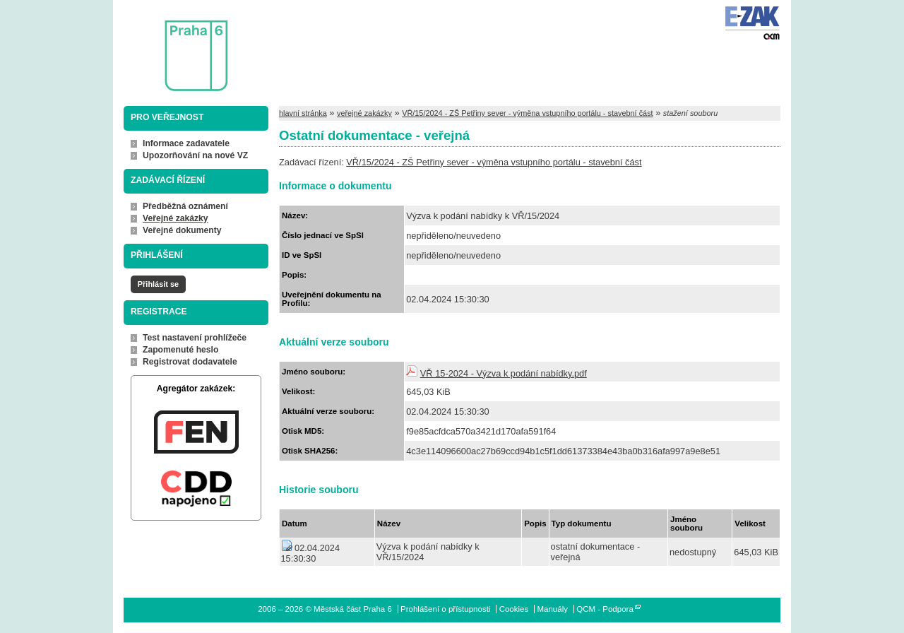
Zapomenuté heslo (180, 350)
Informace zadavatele (186, 143)
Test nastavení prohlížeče (194, 338)
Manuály (552, 609)
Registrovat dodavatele (190, 362)
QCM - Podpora (605, 609)
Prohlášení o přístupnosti (445, 609)
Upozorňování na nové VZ (195, 155)
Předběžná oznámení (185, 206)
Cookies (514, 609)
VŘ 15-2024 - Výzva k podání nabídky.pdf (503, 373)
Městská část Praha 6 (175, 46)
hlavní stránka (303, 113)
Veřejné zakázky (175, 218)
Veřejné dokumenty (182, 230)
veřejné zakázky (364, 113)
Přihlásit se (158, 284)
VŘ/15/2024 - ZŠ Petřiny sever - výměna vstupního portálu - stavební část (527, 113)
